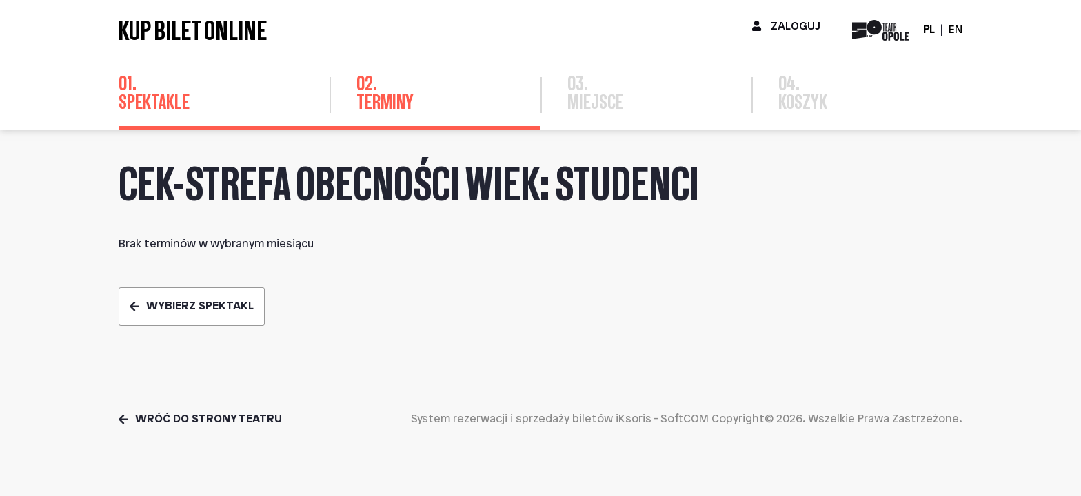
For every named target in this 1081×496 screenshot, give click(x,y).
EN (955, 30)
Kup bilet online (193, 30)
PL (928, 30)
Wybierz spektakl (192, 306)
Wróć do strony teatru (200, 419)
